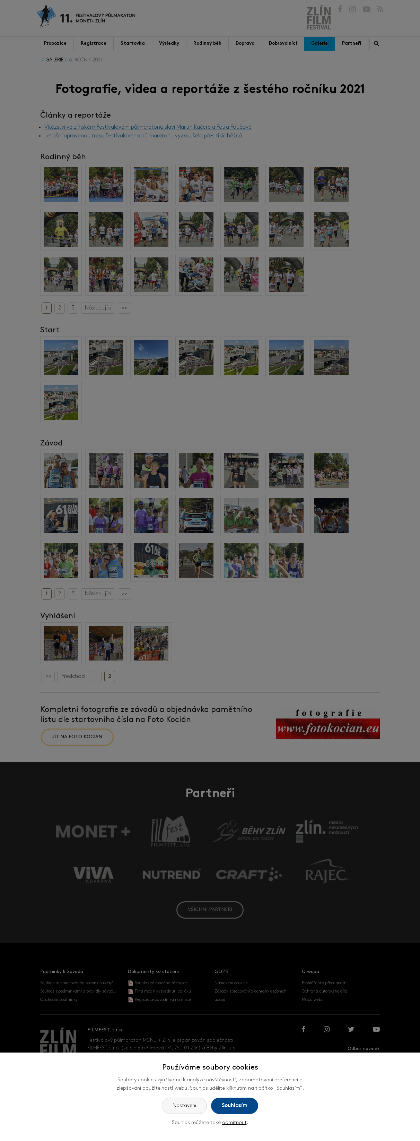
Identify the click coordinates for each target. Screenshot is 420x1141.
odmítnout (234, 1122)
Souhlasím (234, 1105)
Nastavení (184, 1105)
